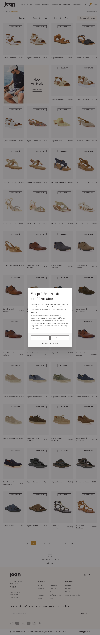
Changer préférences (50, 343)
